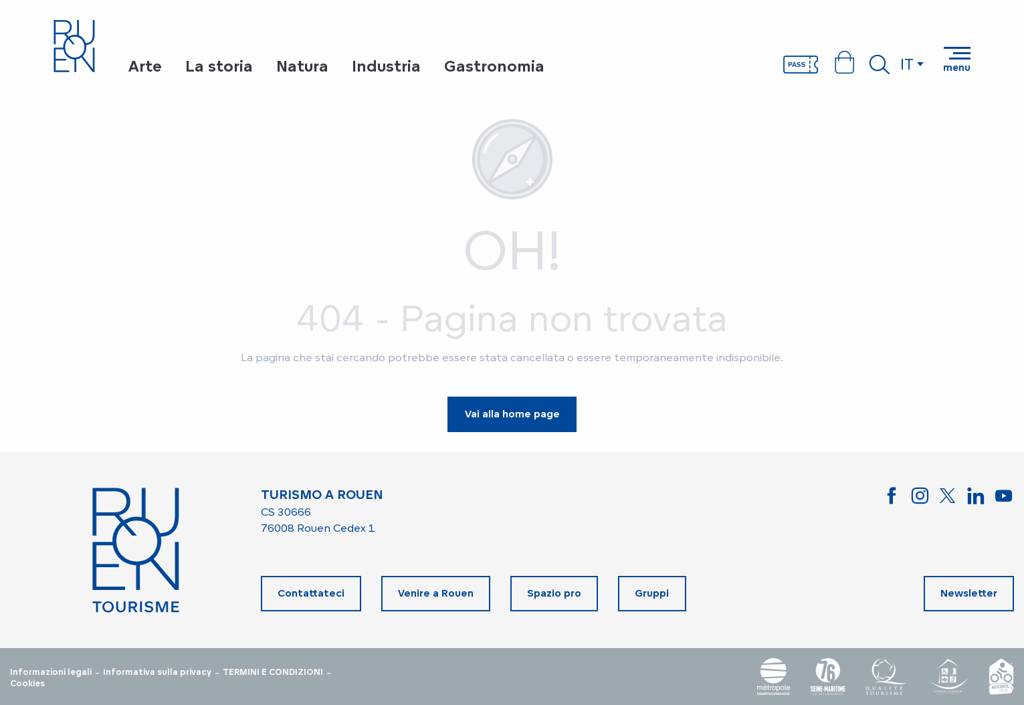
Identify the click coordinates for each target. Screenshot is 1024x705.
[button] (879, 64)
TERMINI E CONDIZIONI (273, 672)
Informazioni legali (51, 672)
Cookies (27, 684)
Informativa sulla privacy (157, 672)
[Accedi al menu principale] (956, 59)
